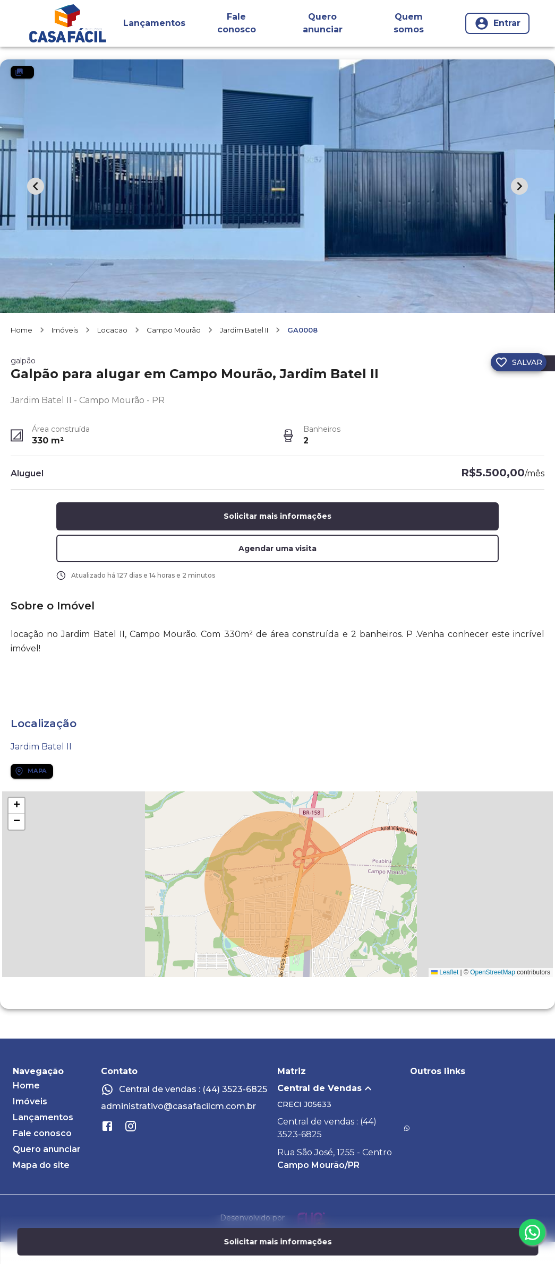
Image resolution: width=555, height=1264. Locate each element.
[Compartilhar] (470, 385)
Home (21, 352)
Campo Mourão (174, 352)
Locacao (112, 352)
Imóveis (65, 352)
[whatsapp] (532, 1232)
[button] (277, 571)
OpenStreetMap (492, 994)
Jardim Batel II (244, 352)
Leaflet (444, 994)
